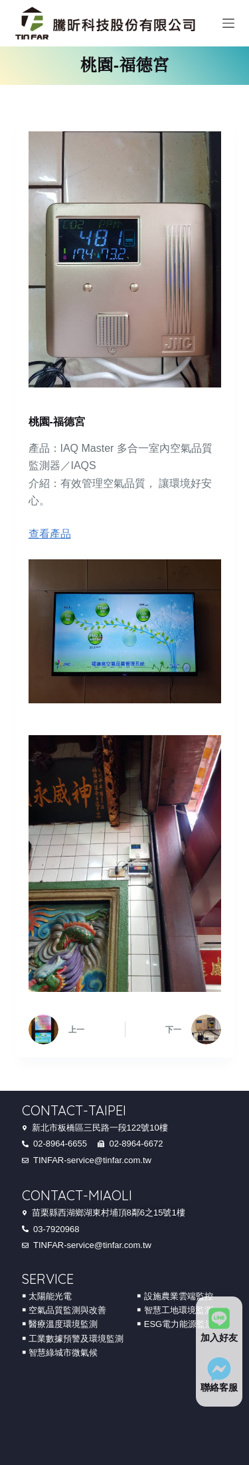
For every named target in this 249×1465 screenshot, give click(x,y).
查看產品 (50, 533)
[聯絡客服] (219, 1369)
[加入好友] (219, 1318)
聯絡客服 (219, 1387)
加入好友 (219, 1337)
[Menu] (228, 23)
